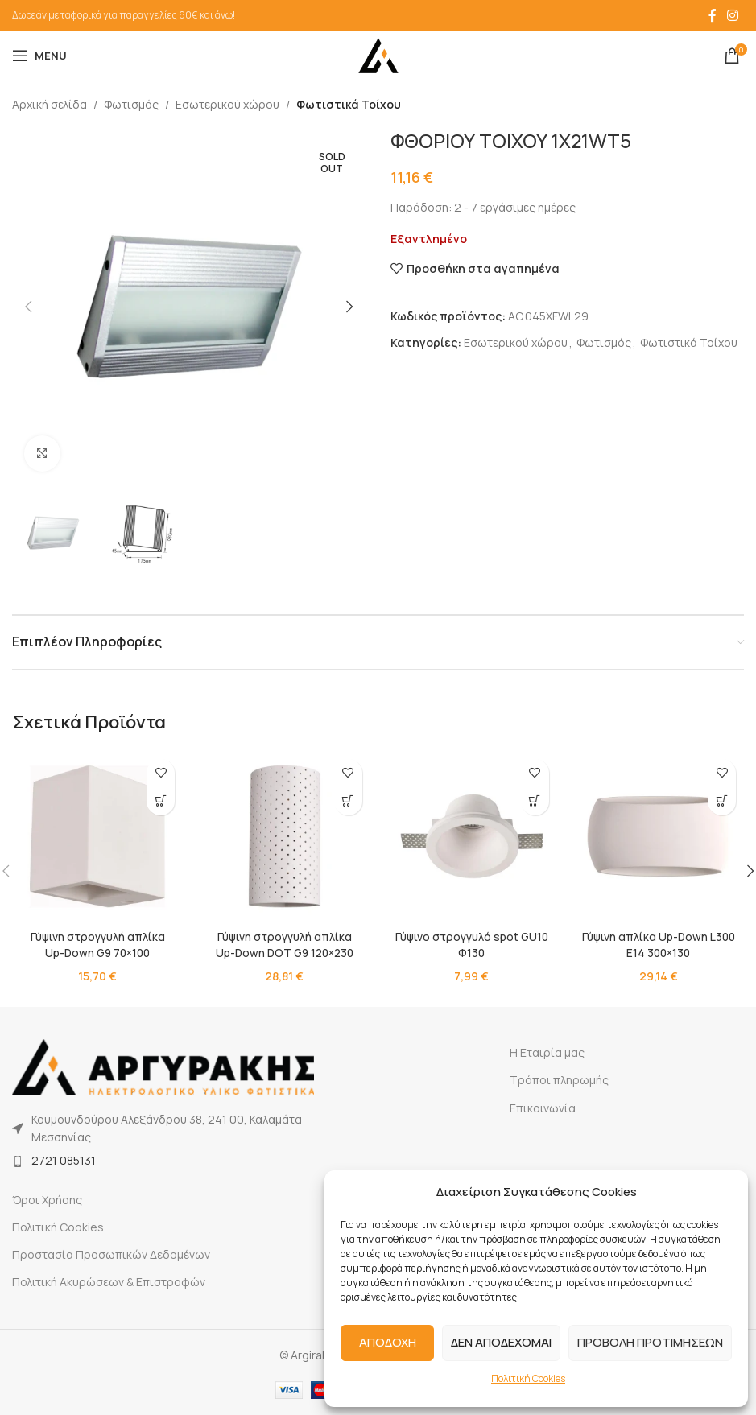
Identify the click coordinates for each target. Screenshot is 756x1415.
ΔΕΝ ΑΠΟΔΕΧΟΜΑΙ (501, 1342)
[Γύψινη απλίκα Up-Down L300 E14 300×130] (658, 836)
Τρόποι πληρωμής (559, 1079)
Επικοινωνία (543, 1108)
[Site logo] (378, 54)
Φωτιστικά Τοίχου (348, 104)
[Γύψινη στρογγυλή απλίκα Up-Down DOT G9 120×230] (284, 836)
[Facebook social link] (712, 15)
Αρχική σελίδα (49, 104)
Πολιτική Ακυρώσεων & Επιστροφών (108, 1281)
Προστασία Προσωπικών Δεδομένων (111, 1254)
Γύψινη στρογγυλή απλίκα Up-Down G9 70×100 (97, 944)
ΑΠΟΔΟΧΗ (387, 1342)
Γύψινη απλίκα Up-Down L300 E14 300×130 (658, 944)
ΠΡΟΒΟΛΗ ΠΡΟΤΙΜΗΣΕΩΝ (650, 1342)
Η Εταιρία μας (547, 1052)
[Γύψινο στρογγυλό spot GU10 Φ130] (471, 836)
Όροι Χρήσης (47, 1199)
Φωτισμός (131, 104)
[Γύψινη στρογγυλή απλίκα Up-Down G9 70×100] (97, 836)
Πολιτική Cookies (528, 1378)
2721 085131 (63, 1160)
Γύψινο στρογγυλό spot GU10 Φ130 (471, 944)
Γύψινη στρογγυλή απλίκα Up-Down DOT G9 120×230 (284, 944)
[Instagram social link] (733, 15)
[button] (28, 307)
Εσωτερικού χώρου (227, 104)
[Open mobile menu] (39, 55)
